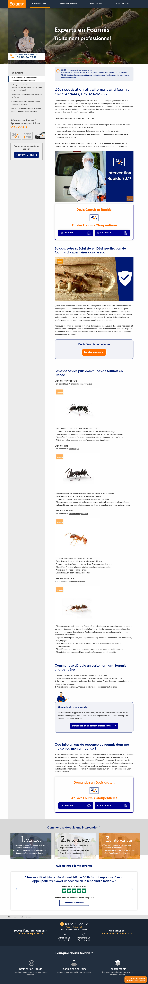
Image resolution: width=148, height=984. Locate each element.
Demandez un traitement (74, 902)
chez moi (77, 233)
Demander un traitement (64, 937)
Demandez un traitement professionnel (94, 726)
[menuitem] (40, 4)
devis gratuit (95, 4)
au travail (113, 233)
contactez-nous (122, 4)
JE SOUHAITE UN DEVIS (26, 155)
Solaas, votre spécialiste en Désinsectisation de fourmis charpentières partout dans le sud (26, 87)
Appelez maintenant (94, 352)
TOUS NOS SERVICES (40, 4)
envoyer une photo (69, 4)
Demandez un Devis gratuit (83, 937)
